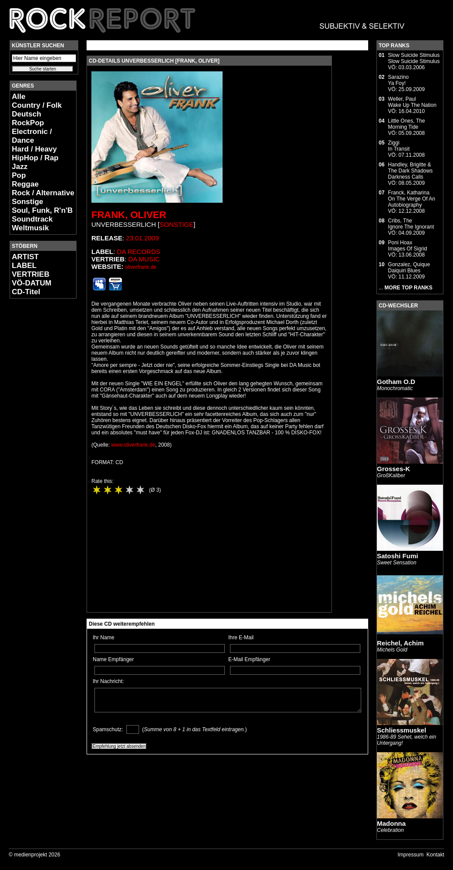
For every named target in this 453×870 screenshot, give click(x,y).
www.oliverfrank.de (133, 445)
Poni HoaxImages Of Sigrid (407, 246)
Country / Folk (37, 105)
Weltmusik (30, 228)
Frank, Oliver (128, 214)
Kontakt (435, 855)
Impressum (410, 855)
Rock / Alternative (43, 193)
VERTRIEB (30, 274)
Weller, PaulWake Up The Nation (412, 102)
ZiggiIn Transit (398, 146)
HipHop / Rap (35, 158)
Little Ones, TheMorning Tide (406, 124)
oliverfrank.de (141, 267)
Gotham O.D (396, 381)
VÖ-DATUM (31, 283)
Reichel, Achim (400, 643)
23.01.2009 (142, 238)
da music (144, 259)
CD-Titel (26, 292)
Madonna (391, 823)
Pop (19, 175)
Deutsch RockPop (28, 118)
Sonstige (27, 201)
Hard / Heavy (34, 149)
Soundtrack (32, 219)
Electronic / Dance (32, 135)
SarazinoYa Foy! (398, 80)
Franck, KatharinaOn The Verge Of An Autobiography (411, 199)
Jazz (20, 166)
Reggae (25, 184)
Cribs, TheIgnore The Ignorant (411, 224)
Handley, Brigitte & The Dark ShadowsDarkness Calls (410, 171)
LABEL (24, 265)
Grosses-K (393, 468)
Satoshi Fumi (397, 556)
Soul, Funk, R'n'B (42, 210)
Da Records (138, 251)
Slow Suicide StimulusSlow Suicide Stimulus (413, 58)
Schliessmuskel (401, 730)
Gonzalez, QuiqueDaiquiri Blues (409, 267)
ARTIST (25, 257)
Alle (18, 96)
